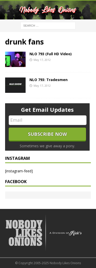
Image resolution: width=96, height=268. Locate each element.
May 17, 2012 (42, 60)
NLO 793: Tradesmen (48, 79)
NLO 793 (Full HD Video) (50, 53)
